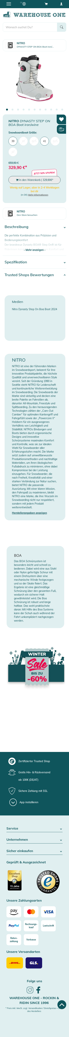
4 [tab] (23, 110)
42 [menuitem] (12, 152)
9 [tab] (51, 110)
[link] (30, 992)
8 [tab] (45, 110)
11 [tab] (62, 110)
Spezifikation (16, 262)
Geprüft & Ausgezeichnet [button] (26, 862)
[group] (34, 761)
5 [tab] (29, 110)
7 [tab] (40, 110)
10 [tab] (57, 110)
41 (44, 141)
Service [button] (34, 828)
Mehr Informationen (38, 194)
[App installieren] (23, 802)
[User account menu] (61, 3)
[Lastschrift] (48, 925)
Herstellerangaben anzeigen (29, 513)
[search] (30, 27)
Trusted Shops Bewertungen (29, 274)
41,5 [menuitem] (55, 141)
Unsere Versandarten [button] (23, 952)
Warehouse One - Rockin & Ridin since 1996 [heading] (34, 1000)
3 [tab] (18, 110)
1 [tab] (7, 110)
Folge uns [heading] (34, 981)
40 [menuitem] (23, 141)
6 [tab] (34, 110)
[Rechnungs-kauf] (31, 925)
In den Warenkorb (34, 180)
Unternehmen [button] (34, 840)
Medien (17, 302)
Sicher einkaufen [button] (34, 851)
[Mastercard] (31, 911)
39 (12, 141)
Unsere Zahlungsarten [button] (24, 901)
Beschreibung (16, 226)
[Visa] (48, 911)
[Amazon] (13, 911)
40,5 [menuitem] (33, 141)
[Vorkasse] (31, 939)
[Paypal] (13, 925)
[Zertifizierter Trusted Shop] (20, 882)
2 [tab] (12, 110)
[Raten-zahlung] (13, 939)
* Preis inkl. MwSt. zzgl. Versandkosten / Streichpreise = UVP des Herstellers (34, 1009)
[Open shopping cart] (46, 3)
